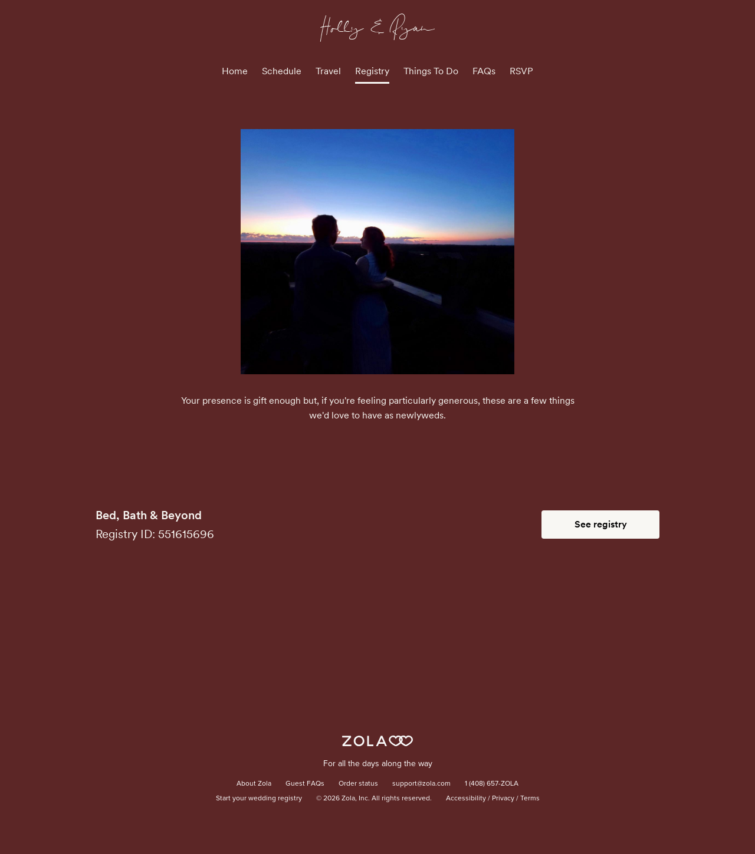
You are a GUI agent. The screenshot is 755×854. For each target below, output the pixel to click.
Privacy (503, 798)
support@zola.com (421, 783)
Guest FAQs (304, 783)
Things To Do (430, 71)
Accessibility (466, 798)
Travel (328, 71)
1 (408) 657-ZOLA (491, 783)
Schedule (281, 71)
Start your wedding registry (259, 798)
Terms (530, 798)
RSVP (521, 71)
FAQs (483, 71)
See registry (601, 524)
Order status (358, 783)
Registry (372, 71)
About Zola (254, 783)
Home (235, 71)
